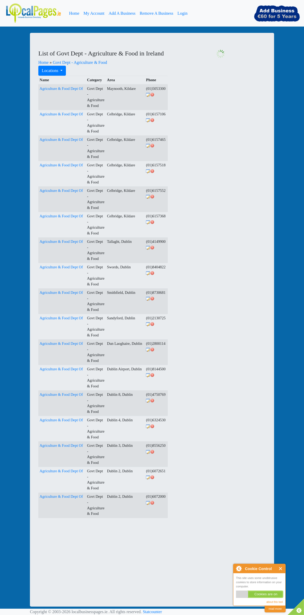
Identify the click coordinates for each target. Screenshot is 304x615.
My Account (93, 13)
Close (280, 568)
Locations (50, 70)
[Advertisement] (77, 555)
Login (182, 13)
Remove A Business (156, 13)
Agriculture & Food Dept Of (61, 88)
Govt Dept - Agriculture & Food (80, 62)
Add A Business (122, 13)
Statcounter (152, 611)
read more (275, 608)
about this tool (274, 602)
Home (74, 13)
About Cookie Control (238, 568)
